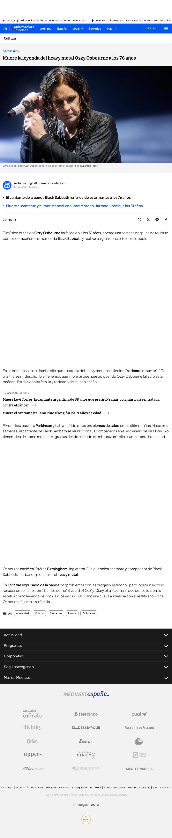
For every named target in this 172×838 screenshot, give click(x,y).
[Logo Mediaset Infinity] (32, 714)
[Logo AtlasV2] (32, 768)
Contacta (165, 787)
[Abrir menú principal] (166, 28)
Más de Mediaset (86, 677)
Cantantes (56, 613)
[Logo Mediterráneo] (139, 768)
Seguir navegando (86, 666)
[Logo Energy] (86, 741)
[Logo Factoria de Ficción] (139, 727)
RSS (155, 787)
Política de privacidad (58, 787)
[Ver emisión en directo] (149, 28)
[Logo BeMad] (139, 741)
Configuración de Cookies (86, 787)
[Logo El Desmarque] (86, 727)
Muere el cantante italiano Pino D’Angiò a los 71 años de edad (56, 413)
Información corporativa (29, 787)
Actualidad (22, 613)
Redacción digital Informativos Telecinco (39, 183)
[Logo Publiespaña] (86, 768)
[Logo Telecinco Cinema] (86, 755)
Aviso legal (7, 787)
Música (72, 613)
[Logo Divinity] (32, 727)
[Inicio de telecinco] (5, 28)
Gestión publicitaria (139, 787)
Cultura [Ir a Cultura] (10, 38)
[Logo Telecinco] (86, 714)
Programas (86, 645)
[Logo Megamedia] (88, 804)
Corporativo (86, 656)
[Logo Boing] (32, 741)
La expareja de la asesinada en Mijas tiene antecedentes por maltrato (46, 20)
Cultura (39, 613)
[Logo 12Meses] (139, 755)
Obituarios (11, 51)
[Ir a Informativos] (23, 28)
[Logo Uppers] (32, 755)
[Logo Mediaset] (86, 696)
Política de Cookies (114, 787)
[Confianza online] (86, 823)
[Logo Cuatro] (139, 714)
